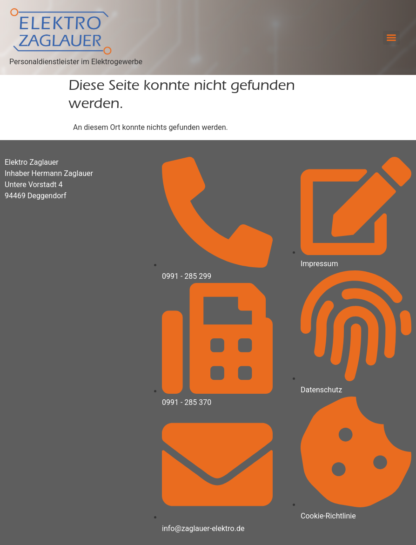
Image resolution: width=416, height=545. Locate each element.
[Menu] (391, 38)
